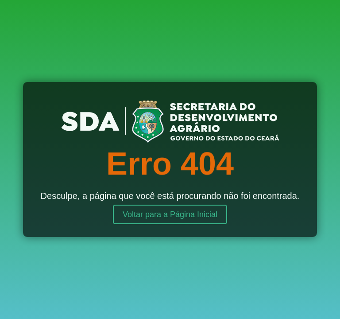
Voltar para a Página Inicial (170, 214)
